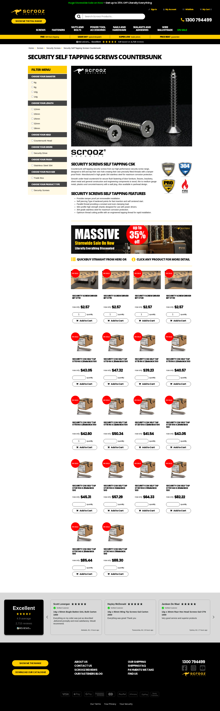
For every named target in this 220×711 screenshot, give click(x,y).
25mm (35, 119)
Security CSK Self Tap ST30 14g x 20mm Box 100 (178, 488)
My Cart (205, 9)
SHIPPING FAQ (137, 666)
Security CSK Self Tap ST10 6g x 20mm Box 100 (84, 360)
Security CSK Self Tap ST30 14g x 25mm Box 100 (84, 551)
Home (31, 48)
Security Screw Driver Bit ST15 (116, 297)
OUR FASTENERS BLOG (88, 674)
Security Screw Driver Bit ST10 (84, 297)
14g (34, 97)
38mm (35, 128)
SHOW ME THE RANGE (30, 663)
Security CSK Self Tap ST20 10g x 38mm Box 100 (146, 488)
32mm (35, 123)
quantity (90, 314)
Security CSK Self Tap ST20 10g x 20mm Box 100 (178, 425)
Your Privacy (110, 704)
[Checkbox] (32, 82)
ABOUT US (81, 662)
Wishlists (188, 9)
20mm (35, 114)
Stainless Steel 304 (41, 165)
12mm (35, 109)
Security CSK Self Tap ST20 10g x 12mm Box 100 (147, 423)
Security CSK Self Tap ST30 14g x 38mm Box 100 (115, 551)
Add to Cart (84, 320)
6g (33, 82)
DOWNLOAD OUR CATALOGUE (30, 672)
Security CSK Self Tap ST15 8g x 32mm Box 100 (116, 423)
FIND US (133, 674)
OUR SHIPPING (137, 662)
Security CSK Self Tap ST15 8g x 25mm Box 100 (84, 423)
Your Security (126, 704)
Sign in (152, 9)
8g (33, 87)
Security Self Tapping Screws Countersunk (82, 48)
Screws (40, 48)
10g (34, 92)
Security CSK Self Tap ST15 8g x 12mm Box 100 (146, 360)
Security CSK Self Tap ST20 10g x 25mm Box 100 (84, 488)
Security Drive (39, 153)
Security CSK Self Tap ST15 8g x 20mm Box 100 (178, 360)
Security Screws (53, 48)
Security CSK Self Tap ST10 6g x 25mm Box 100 (116, 360)
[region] (130, 617)
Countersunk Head (41, 140)
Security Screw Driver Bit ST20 (147, 297)
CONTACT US (83, 666)
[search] (80, 16)
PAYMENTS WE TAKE (141, 670)
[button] (47, 617)
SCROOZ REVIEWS (85, 670)
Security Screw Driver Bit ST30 (178, 297)
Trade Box (37, 178)
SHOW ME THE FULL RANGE (28, 21)
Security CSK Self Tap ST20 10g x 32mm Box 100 (115, 488)
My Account (169, 9)
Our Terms (95, 704)
